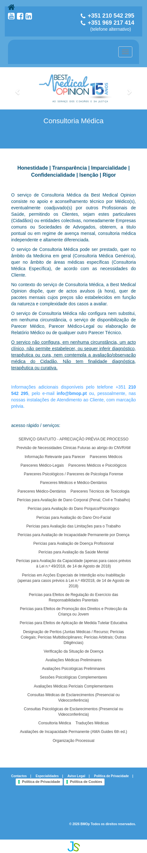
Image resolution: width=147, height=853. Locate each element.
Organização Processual (73, 740)
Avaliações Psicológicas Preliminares (73, 668)
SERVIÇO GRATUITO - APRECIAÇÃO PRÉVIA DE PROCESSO (73, 439)
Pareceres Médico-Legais (42, 465)
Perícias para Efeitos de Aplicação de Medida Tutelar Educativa (74, 623)
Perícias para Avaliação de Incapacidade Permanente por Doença (73, 535)
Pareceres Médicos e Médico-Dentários (73, 482)
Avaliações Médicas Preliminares (74, 660)
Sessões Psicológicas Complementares (73, 677)
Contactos (19, 776)
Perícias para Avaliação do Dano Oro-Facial (73, 517)
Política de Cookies (86, 782)
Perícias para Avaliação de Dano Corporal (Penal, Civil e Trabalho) (73, 500)
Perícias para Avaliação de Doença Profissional (73, 543)
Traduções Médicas (92, 723)
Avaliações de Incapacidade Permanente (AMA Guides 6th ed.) (73, 731)
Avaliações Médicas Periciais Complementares (73, 686)
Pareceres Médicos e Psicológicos (97, 465)
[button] (18, 88)
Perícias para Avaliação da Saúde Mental (73, 552)
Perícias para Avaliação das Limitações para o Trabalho (73, 526)
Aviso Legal (76, 776)
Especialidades (47, 776)
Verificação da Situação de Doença (73, 651)
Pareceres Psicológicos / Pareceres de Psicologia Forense (73, 474)
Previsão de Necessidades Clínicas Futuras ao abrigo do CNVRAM (74, 448)
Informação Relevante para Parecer (55, 457)
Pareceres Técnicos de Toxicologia (99, 491)
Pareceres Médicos (106, 457)
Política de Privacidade (111, 776)
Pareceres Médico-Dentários (42, 491)
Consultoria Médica (54, 723)
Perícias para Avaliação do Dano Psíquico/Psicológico (73, 508)
